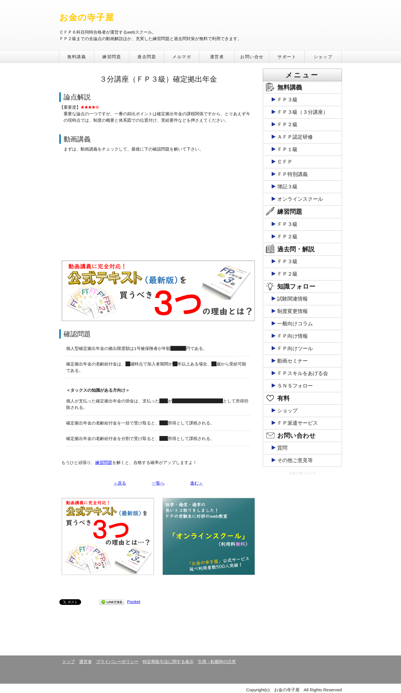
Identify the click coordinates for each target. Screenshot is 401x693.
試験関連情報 (292, 299)
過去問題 (146, 56)
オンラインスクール (300, 199)
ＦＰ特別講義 (292, 174)
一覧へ (158, 483)
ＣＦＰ (284, 162)
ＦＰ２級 (287, 124)
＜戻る (119, 483)
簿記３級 (287, 186)
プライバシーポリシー (117, 661)
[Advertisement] (302, 565)
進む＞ (196, 483)
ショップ (323, 56)
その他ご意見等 (295, 460)
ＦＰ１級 (287, 149)
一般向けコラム (295, 323)
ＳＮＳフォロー (295, 386)
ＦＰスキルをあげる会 (302, 373)
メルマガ (181, 56)
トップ (68, 661)
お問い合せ (252, 56)
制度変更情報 (292, 311)
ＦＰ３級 (287, 100)
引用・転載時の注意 (217, 661)
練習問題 (111, 56)
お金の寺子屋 (86, 17)
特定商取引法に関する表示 (168, 661)
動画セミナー (292, 361)
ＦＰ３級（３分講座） (302, 112)
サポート (287, 56)
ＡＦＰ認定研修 (295, 137)
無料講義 (76, 56)
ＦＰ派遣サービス (297, 423)
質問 (282, 448)
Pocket (133, 601)
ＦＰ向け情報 (292, 336)
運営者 (217, 56)
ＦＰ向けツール (295, 348)
